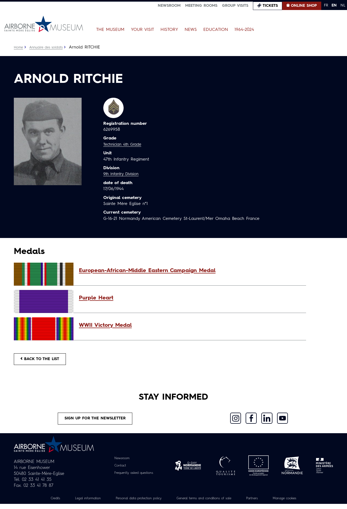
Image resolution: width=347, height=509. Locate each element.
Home (19, 47)
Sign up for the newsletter (95, 422)
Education (215, 30)
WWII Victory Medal (105, 325)
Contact (117, 470)
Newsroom (169, 6)
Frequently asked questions (134, 478)
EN (334, 5)
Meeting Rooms (201, 6)
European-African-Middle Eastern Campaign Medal (147, 270)
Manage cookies (299, 503)
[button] (189, 271)
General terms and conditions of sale (208, 503)
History (169, 30)
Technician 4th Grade (124, 144)
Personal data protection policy (132, 503)
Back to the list (44, 360)
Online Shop (304, 6)
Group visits (235, 6)
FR (326, 5)
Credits (39, 503)
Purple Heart (96, 298)
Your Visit (142, 30)
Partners (263, 503)
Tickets (270, 6)
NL (342, 5)
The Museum (110, 30)
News (191, 30)
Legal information (75, 503)
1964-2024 (244, 30)
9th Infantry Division (123, 174)
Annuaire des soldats (49, 47)
